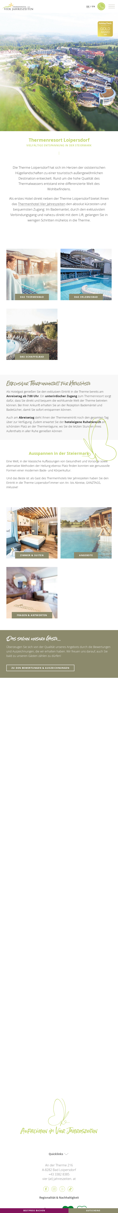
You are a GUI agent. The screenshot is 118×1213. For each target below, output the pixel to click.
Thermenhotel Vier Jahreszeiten (41, 204)
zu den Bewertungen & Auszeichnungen (40, 667)
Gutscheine (93, 1210)
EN (93, 6)
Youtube (62, 1189)
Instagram (54, 1189)
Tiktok (70, 1189)
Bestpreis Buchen (34, 1210)
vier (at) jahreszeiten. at (59, 1179)
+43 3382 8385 (59, 1174)
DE (88, 6)
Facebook (46, 1189)
